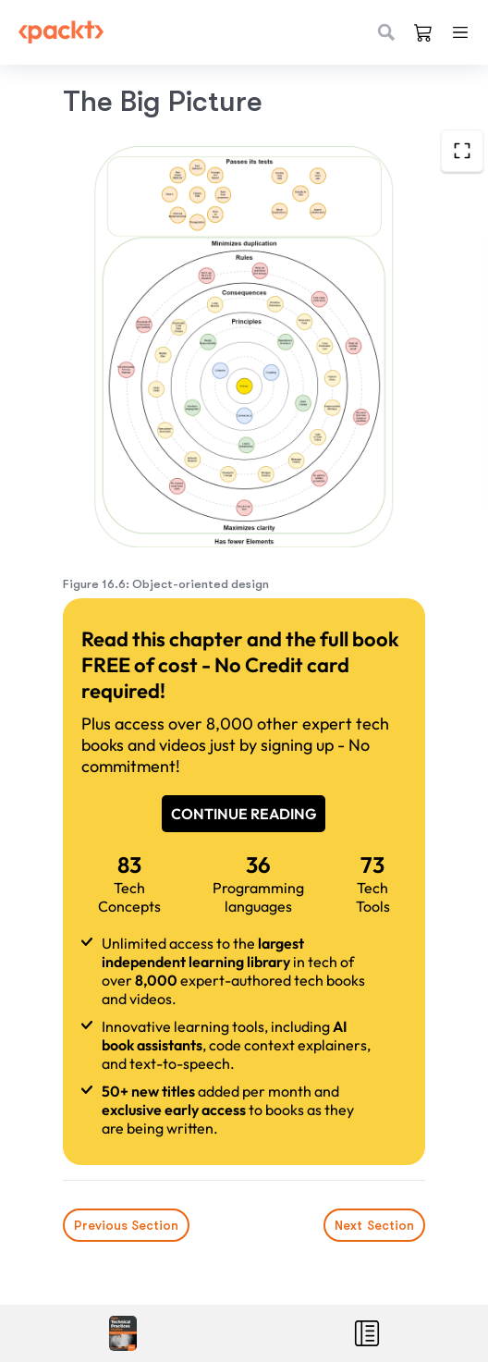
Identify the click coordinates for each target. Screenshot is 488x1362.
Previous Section (126, 1225)
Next (374, 1225)
